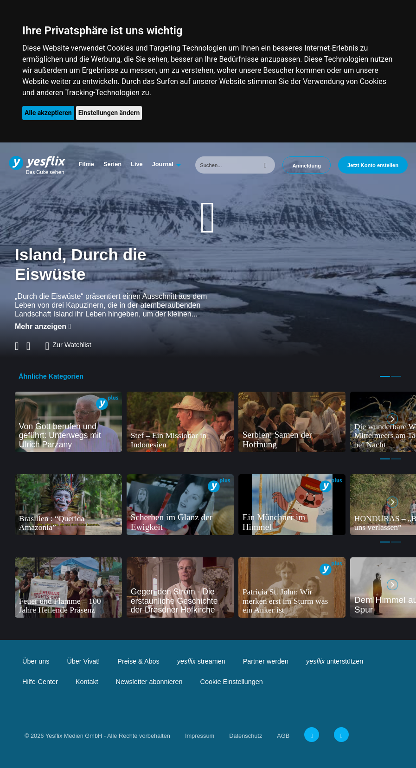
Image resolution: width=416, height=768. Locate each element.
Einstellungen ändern (109, 112)
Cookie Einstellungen (231, 681)
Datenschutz (245, 735)
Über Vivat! (83, 661)
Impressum (199, 735)
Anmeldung (306, 165)
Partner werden (265, 661)
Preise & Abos (138, 661)
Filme (86, 164)
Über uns (35, 661)
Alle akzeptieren (48, 112)
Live (137, 164)
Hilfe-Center (40, 681)
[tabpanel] (68, 422)
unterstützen (334, 661)
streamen (201, 661)
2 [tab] (396, 376)
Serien (112, 164)
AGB (283, 735)
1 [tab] (385, 376)
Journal (162, 164)
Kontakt (87, 681)
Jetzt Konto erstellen (372, 165)
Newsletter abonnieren (149, 681)
